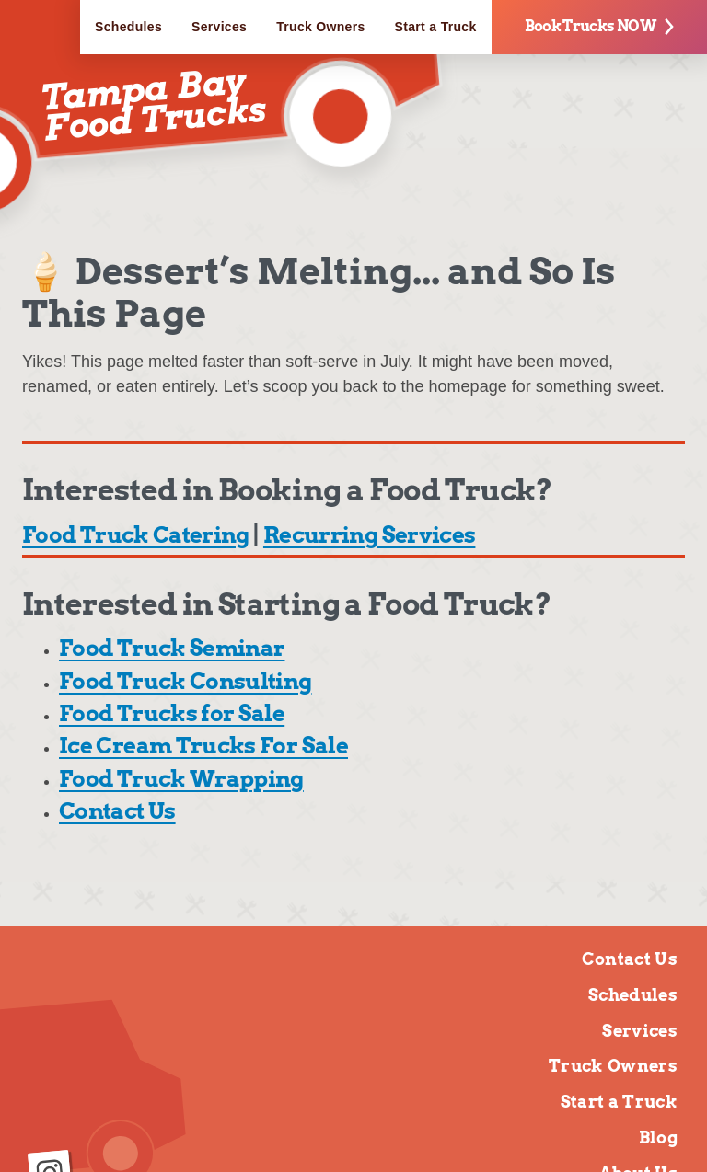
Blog (658, 1137)
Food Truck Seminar (171, 648)
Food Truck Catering (135, 535)
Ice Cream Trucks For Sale (203, 745)
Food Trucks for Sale (171, 713)
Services (219, 26)
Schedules (128, 26)
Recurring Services (369, 535)
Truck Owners (320, 26)
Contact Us (117, 811)
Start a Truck (436, 26)
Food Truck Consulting (185, 681)
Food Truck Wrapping (181, 778)
